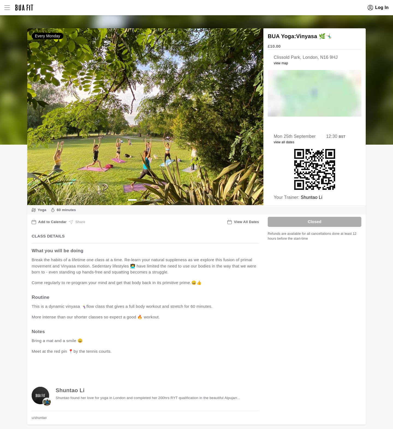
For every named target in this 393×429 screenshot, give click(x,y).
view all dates (284, 142)
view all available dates (142, 368)
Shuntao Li (311, 197)
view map (281, 63)
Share (77, 222)
